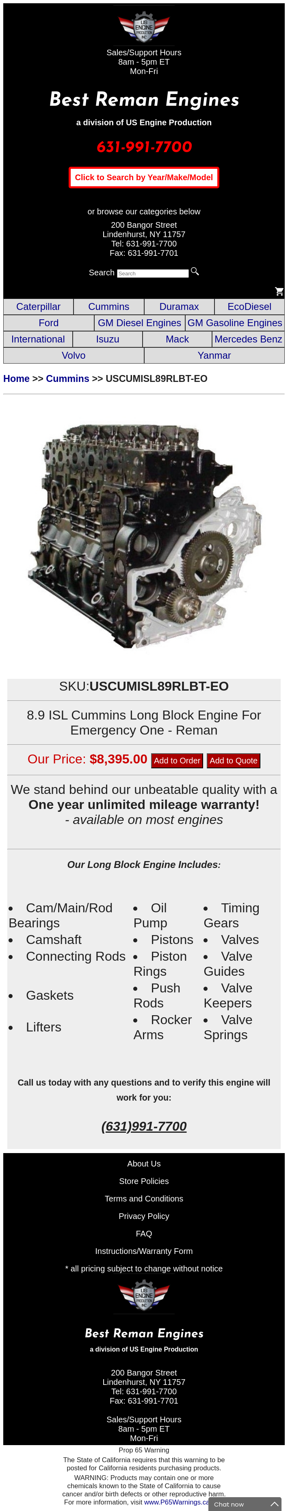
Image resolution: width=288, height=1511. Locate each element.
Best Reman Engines (144, 101)
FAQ (144, 1233)
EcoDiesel (249, 306)
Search (102, 272)
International (38, 339)
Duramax (179, 306)
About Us (143, 1163)
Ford (48, 322)
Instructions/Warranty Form (144, 1251)
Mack (177, 339)
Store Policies (144, 1181)
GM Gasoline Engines (235, 322)
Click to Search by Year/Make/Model (144, 177)
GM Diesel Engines (139, 322)
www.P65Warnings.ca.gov (183, 1502)
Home (16, 378)
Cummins (108, 306)
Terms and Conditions (144, 1198)
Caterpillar (38, 306)
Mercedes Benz (248, 339)
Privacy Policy (144, 1216)
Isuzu (107, 339)
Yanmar (214, 355)
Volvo (74, 355)
